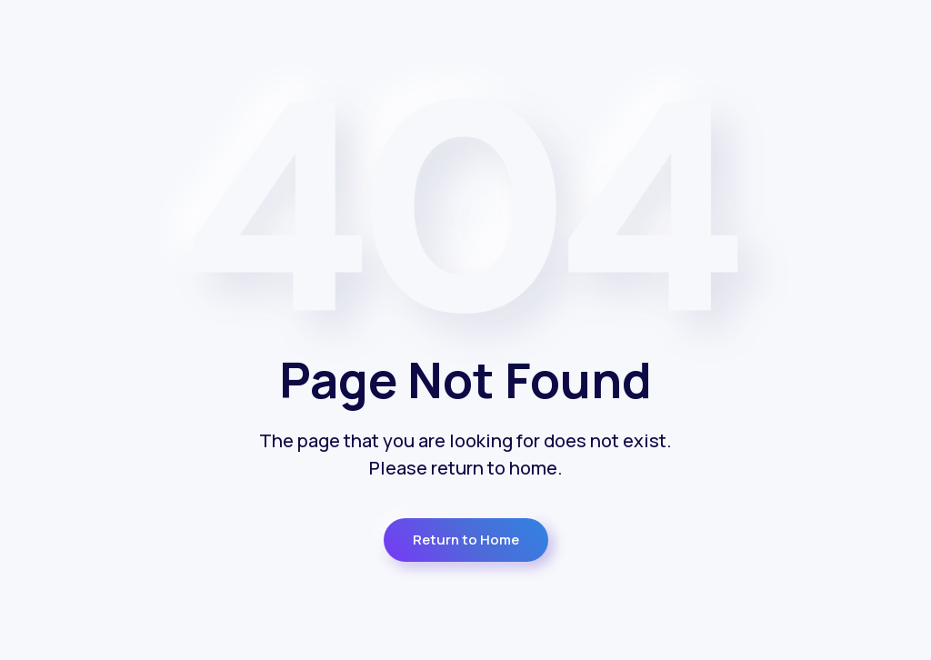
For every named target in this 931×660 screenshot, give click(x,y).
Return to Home (466, 539)
